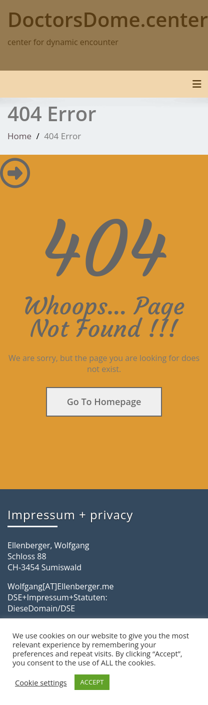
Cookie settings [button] (41, 682)
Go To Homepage (104, 402)
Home (20, 136)
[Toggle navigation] (197, 84)
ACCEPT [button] (92, 681)
